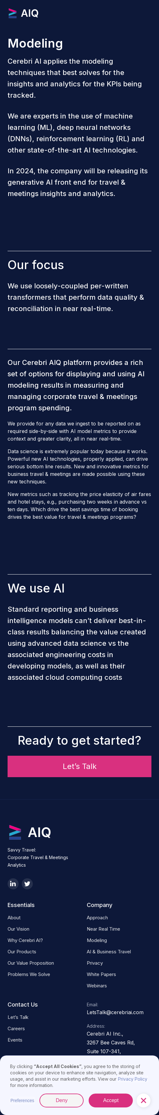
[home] (39, 13)
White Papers (101, 974)
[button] (143, 1100)
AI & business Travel (109, 952)
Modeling (97, 940)
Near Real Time (103, 929)
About (14, 918)
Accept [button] (111, 1100)
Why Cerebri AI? (25, 940)
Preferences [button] (22, 1100)
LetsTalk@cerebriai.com (115, 1012)
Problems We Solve (29, 974)
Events (15, 1040)
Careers (16, 1028)
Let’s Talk (80, 766)
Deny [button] (62, 1100)
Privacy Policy (132, 1079)
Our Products (22, 952)
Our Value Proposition (31, 963)
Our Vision (18, 929)
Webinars (97, 986)
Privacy (95, 963)
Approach (97, 918)
